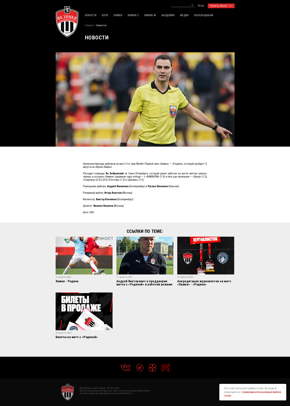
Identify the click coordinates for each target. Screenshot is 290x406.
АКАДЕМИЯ (168, 15)
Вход (201, 5)
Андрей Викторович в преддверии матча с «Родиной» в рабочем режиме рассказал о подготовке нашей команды (144, 283)
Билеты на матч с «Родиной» (77, 337)
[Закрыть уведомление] (283, 387)
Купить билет (221, 5)
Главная (89, 25)
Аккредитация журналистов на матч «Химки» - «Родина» (204, 283)
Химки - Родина (67, 281)
